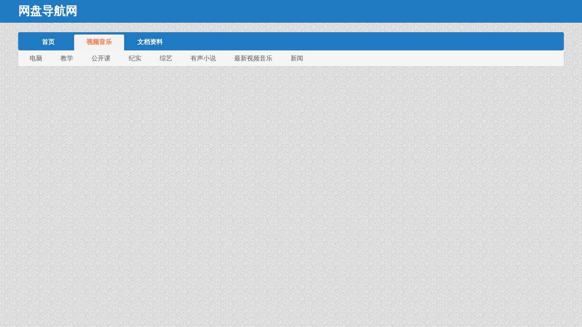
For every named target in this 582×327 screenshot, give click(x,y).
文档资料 (150, 41)
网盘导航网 (47, 11)
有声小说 (203, 58)
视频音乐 (99, 41)
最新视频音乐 (253, 58)
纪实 (135, 58)
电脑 (36, 58)
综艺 (166, 58)
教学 (66, 58)
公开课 (100, 58)
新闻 (297, 58)
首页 (48, 41)
